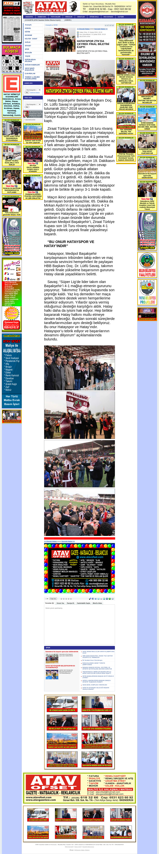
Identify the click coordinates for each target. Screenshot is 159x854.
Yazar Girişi (77, 846)
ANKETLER (81, 17)
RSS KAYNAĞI (108, 17)
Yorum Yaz (60, 603)
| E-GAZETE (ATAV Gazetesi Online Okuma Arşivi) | (43, 20)
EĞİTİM (27, 32)
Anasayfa (28, 25)
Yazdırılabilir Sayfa (83, 603)
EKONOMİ (28, 35)
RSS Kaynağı (69, 846)
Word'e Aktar (97, 603)
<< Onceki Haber (83, 29)
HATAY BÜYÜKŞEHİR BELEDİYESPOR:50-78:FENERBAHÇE (66, 671)
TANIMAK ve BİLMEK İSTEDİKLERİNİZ (32, 78)
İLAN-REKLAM (30, 73)
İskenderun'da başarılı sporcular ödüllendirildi (66, 655)
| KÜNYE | (67, 20)
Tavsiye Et (70, 603)
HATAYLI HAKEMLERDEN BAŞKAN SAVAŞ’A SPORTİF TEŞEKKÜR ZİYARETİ (96, 681)
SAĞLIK (27, 42)
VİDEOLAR (68, 17)
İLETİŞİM (121, 17)
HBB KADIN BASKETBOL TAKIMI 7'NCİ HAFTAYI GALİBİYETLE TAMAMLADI (97, 656)
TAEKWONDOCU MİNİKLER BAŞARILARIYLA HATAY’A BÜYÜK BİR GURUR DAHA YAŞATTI (96, 672)
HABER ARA (42, 17)
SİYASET (28, 46)
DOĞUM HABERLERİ (32, 65)
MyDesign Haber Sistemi (81, 850)
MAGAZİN (28, 53)
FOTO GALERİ (55, 17)
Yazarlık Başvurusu (88, 846)
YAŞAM (27, 56)
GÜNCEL (28, 28)
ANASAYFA (29, 17)
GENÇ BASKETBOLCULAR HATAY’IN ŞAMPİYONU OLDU (98, 652)
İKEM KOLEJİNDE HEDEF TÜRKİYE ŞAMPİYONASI (93, 663)
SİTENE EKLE (94, 17)
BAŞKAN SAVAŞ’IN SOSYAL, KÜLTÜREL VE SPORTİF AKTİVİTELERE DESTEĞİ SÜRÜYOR (97, 668)
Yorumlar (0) (49, 603)
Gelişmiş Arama (35, 92)
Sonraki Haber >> (101, 29)
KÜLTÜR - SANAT (31, 39)
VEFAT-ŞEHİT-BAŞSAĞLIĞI (30, 69)
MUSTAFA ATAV (30, 120)
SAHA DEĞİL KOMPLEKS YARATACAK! (94, 685)
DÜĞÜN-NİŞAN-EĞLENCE (30, 60)
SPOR (27, 49)
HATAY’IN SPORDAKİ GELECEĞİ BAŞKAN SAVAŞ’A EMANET (95, 688)
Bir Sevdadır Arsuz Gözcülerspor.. (92, 660)
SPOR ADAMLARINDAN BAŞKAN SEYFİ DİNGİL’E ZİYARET (98, 676)
